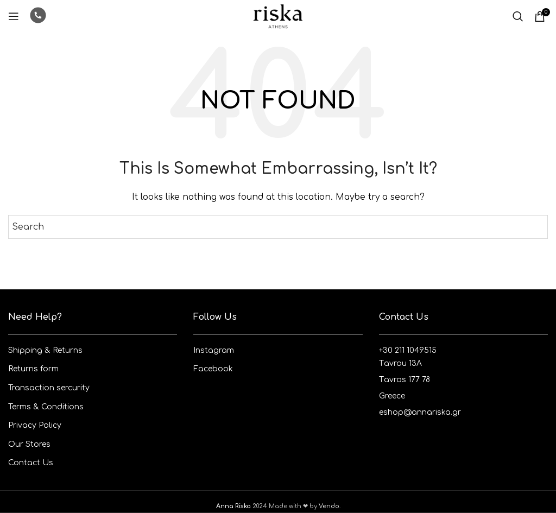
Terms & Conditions (46, 407)
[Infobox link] (38, 16)
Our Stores (29, 444)
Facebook (213, 369)
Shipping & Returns (45, 350)
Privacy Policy (34, 425)
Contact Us (30, 463)
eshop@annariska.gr (420, 412)
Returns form (33, 369)
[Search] (518, 16)
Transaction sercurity (49, 388)
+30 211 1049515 (408, 350)
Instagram (213, 350)
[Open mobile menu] (13, 16)
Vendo (329, 506)
